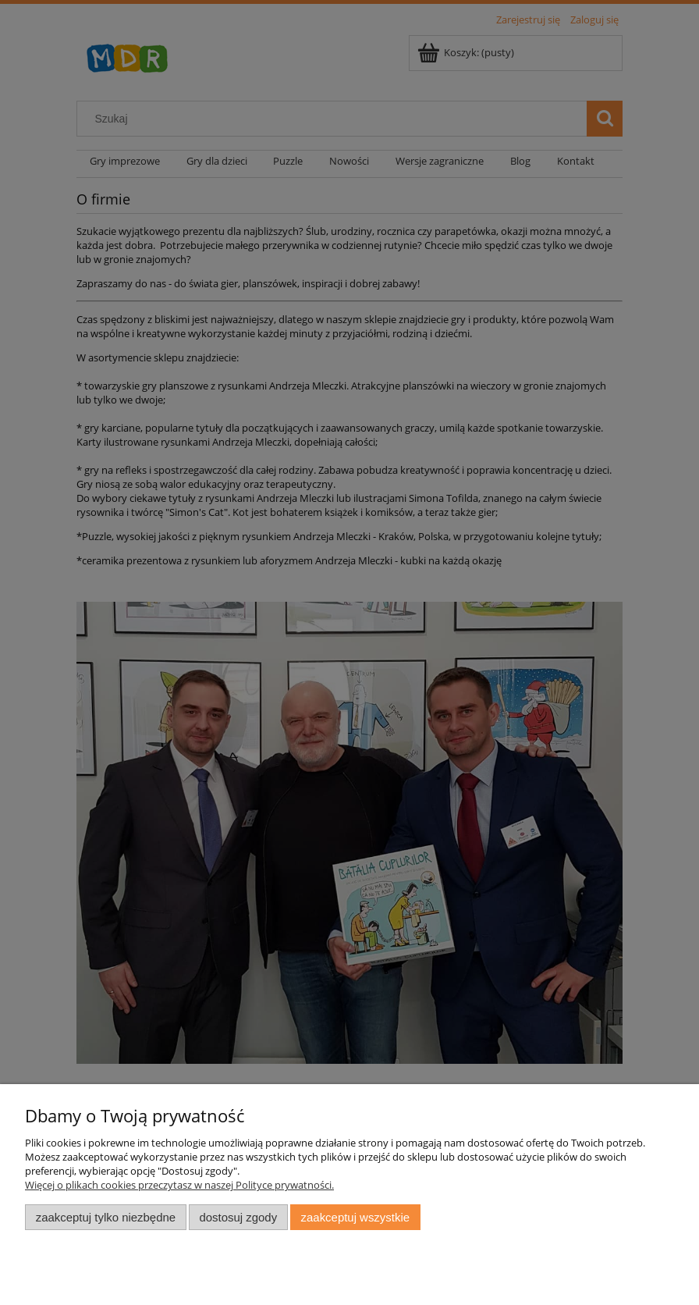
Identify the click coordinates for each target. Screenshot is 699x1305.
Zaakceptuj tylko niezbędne (106, 1217)
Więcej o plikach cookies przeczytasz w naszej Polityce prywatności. (179, 1185)
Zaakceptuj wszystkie (355, 1217)
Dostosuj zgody (238, 1217)
